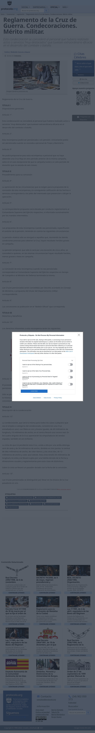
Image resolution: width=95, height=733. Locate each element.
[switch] (70, 364)
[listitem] (47, 360)
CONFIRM (34, 391)
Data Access (47, 397)
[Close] (79, 335)
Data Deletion (37, 397)
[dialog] (47, 366)
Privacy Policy (58, 397)
